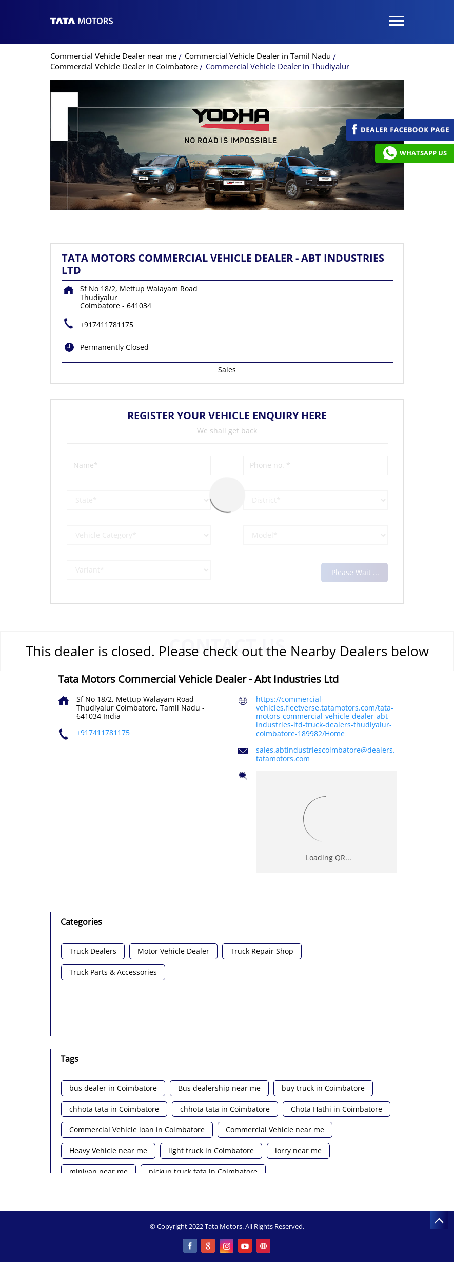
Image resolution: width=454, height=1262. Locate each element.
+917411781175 (106, 324)
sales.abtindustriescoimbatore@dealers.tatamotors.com (325, 754)
